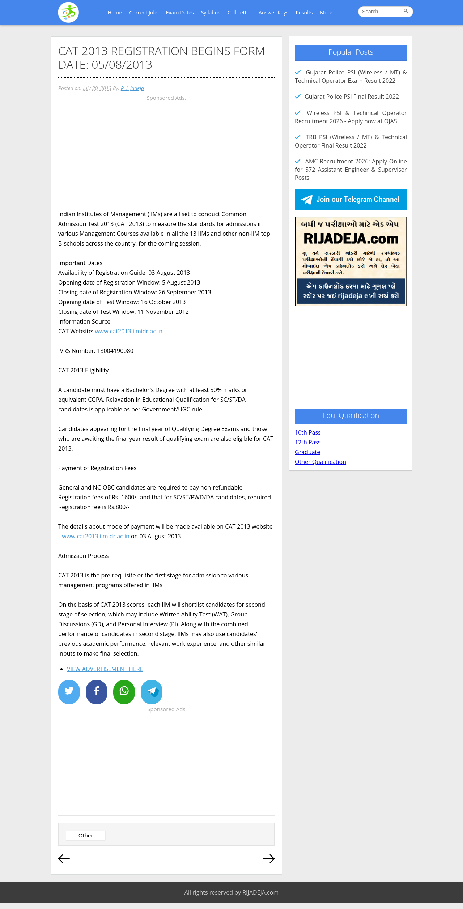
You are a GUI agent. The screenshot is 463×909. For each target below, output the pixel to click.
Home (115, 12)
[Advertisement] (166, 153)
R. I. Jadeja (132, 88)
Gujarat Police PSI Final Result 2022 (352, 97)
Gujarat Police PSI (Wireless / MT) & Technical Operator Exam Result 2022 (351, 76)
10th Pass (308, 432)
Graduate (307, 452)
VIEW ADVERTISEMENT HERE (105, 669)
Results (304, 12)
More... (328, 12)
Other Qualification (320, 462)
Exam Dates (180, 12)
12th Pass (308, 442)
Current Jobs (143, 12)
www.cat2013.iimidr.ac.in (127, 331)
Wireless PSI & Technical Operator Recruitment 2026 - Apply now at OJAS (351, 117)
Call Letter (239, 12)
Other (85, 835)
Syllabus (210, 12)
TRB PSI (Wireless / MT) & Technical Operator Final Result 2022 (351, 141)
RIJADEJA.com (260, 892)
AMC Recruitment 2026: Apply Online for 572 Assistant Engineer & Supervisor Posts (351, 169)
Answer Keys (273, 12)
